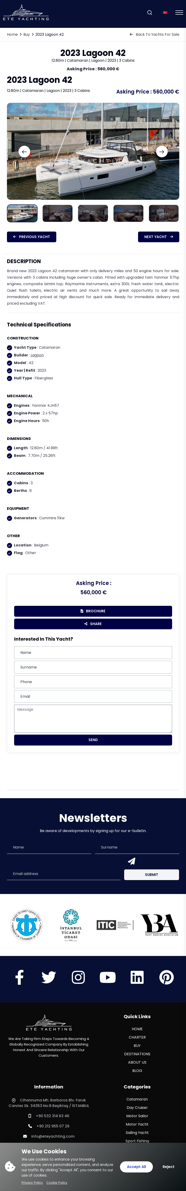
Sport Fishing (137, 1141)
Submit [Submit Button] (151, 874)
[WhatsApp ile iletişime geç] (14, 1177)
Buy (26, 34)
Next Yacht (158, 236)
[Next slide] (162, 151)
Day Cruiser (137, 1107)
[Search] (149, 12)
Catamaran (137, 1099)
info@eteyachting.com (49, 1136)
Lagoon (37, 355)
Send (93, 739)
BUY (137, 1045)
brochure (93, 611)
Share (93, 623)
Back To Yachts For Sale (154, 34)
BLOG (137, 1070)
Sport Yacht (137, 1149)
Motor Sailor (137, 1116)
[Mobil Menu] (179, 12)
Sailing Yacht (137, 1132)
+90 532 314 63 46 (48, 1116)
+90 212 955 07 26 (48, 1126)
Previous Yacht (31, 236)
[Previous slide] (24, 151)
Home (12, 34)
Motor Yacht (137, 1124)
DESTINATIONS (137, 1054)
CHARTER (137, 1037)
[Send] (130, 862)
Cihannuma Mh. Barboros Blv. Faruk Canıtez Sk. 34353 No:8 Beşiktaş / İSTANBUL (49, 1102)
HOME (137, 1029)
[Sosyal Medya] (19, 981)
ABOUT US (137, 1062)
